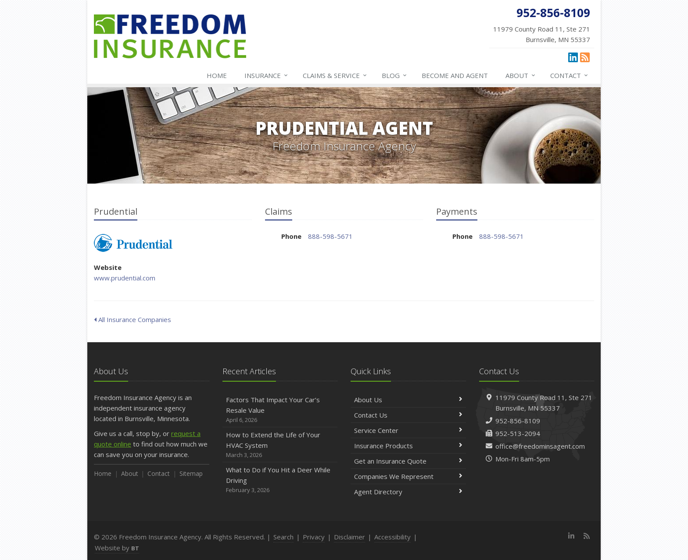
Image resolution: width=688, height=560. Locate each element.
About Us (408, 399)
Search (283, 536)
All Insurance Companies (132, 319)
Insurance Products (408, 445)
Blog (395, 75)
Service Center (408, 430)
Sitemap (191, 473)
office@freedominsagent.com (540, 446)
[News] (585, 57)
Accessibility (392, 536)
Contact (569, 75)
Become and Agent (455, 75)
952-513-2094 (517, 433)
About (520, 75)
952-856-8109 (517, 420)
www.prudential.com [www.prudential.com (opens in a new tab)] (124, 277)
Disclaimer (349, 536)
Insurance (266, 75)
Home (217, 75)
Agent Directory (408, 491)
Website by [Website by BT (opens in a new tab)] (117, 547)
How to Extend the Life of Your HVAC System (280, 445)
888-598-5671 (330, 236)
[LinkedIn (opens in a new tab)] (573, 57)
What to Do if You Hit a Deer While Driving (280, 480)
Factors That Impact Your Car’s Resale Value (280, 410)
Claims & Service (335, 75)
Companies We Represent (408, 476)
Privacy (314, 536)
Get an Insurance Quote (408, 461)
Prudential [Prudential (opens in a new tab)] (133, 243)
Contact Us (408, 415)
